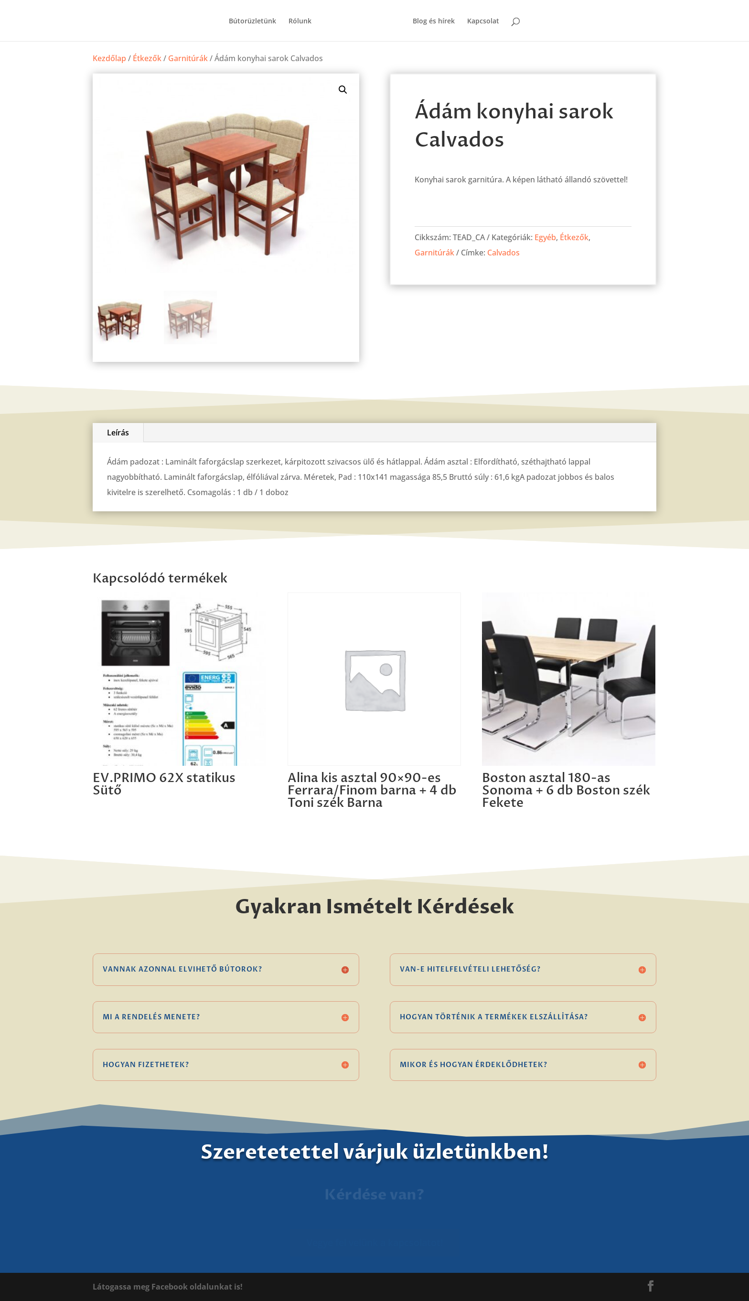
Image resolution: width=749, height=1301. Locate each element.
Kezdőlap (109, 58)
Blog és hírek (434, 21)
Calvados (503, 252)
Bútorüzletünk (252, 21)
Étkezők (147, 58)
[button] (343, 89)
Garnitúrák (188, 58)
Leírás (118, 432)
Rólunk (300, 21)
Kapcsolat (483, 21)
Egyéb (545, 237)
